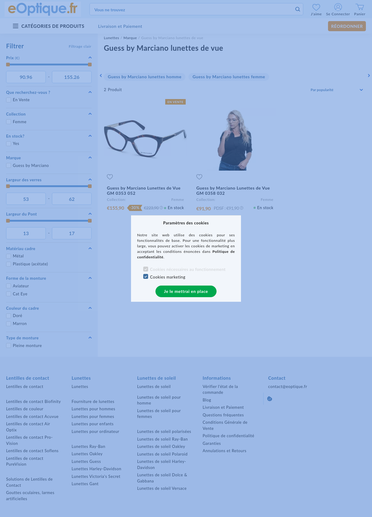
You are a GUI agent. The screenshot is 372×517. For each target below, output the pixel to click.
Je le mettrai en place (186, 291)
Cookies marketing (167, 277)
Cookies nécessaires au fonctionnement (187, 269)
